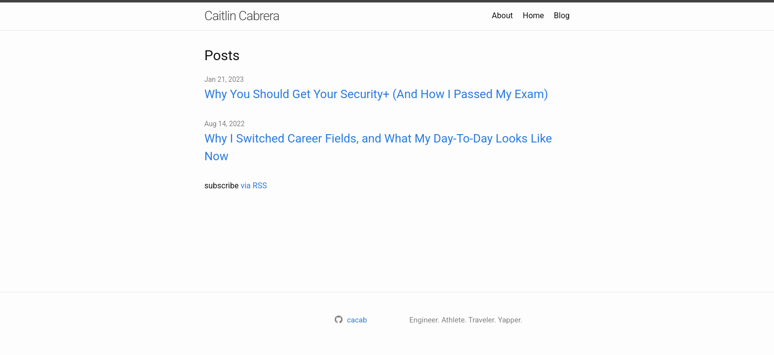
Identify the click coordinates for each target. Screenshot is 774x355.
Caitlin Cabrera (241, 15)
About (502, 15)
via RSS (253, 185)
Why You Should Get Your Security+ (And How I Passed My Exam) (376, 94)
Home (533, 15)
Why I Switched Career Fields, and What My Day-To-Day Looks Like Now (378, 147)
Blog (562, 15)
